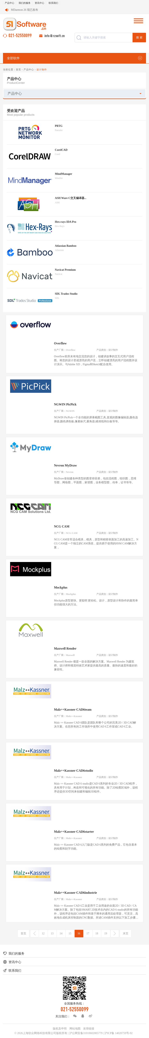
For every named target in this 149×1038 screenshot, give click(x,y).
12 (43, 933)
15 (70, 933)
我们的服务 (25, 3)
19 (105, 933)
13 (52, 933)
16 (79, 933)
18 (96, 933)
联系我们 (53, 3)
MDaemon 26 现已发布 (24, 9)
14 (61, 933)
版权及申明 (60, 1028)
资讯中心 (39, 3)
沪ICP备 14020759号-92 (118, 1033)
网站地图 (75, 1028)
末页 (125, 933)
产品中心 (9, 3)
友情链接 (88, 1028)
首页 (18, 69)
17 (88, 933)
